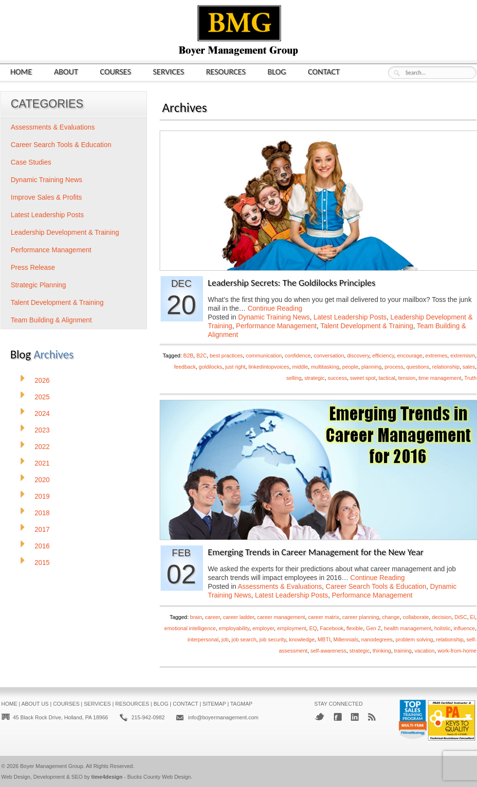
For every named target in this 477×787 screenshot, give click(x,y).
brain (196, 617)
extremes (436, 355)
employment (291, 628)
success (337, 378)
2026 (42, 380)
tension (406, 378)
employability (234, 628)
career (212, 617)
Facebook (331, 628)
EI (472, 617)
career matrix (323, 617)
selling (293, 378)
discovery (358, 355)
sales (468, 367)
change (391, 617)
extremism (462, 355)
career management (281, 617)
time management (440, 378)
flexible (355, 628)
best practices (226, 355)
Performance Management (276, 326)
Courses (115, 71)
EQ (313, 628)
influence (464, 628)
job (225, 639)
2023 (42, 430)
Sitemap (214, 704)
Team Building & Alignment (51, 320)
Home (21, 71)
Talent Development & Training (366, 326)
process (394, 367)
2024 (42, 413)
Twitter (319, 716)
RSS (372, 717)
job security (272, 639)
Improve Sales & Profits (46, 197)
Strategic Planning (38, 285)
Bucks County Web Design (159, 777)
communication (264, 355)
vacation (425, 651)
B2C (201, 355)
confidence (298, 355)
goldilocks (210, 367)
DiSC (461, 617)
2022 (42, 446)
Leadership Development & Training (65, 232)
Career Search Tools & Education (376, 586)
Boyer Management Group (51, 766)
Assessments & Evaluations (280, 586)
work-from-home (457, 651)
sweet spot (363, 378)
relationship (445, 367)
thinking (382, 651)
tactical (387, 378)
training (403, 651)
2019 (42, 496)
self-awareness (329, 651)
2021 (42, 463)
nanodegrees (376, 639)
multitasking (325, 367)
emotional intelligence (190, 628)
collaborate (416, 617)
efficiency (383, 355)
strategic (314, 378)
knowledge (302, 639)
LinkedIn (355, 717)
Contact (324, 71)
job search (244, 639)
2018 (42, 513)
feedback (185, 367)
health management (407, 628)
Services (168, 71)
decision (441, 617)
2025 (42, 397)
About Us (35, 704)
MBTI (323, 639)
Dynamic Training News (274, 317)
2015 (42, 562)
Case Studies (31, 162)
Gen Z (373, 628)
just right (235, 367)
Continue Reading (275, 308)
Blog (277, 71)
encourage (409, 355)
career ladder (238, 617)
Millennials (345, 639)
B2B (188, 355)
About (66, 71)
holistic (442, 628)
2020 (42, 480)
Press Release (33, 267)
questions (417, 367)
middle (300, 367)
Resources (225, 71)
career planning (360, 617)
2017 (42, 529)
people (350, 367)
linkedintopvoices (268, 367)
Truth (470, 378)
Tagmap (241, 704)
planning (371, 367)
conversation (328, 355)
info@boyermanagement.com (223, 717)
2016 (42, 546)
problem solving (414, 639)
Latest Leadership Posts (349, 317)
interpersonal (203, 639)
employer (263, 628)
